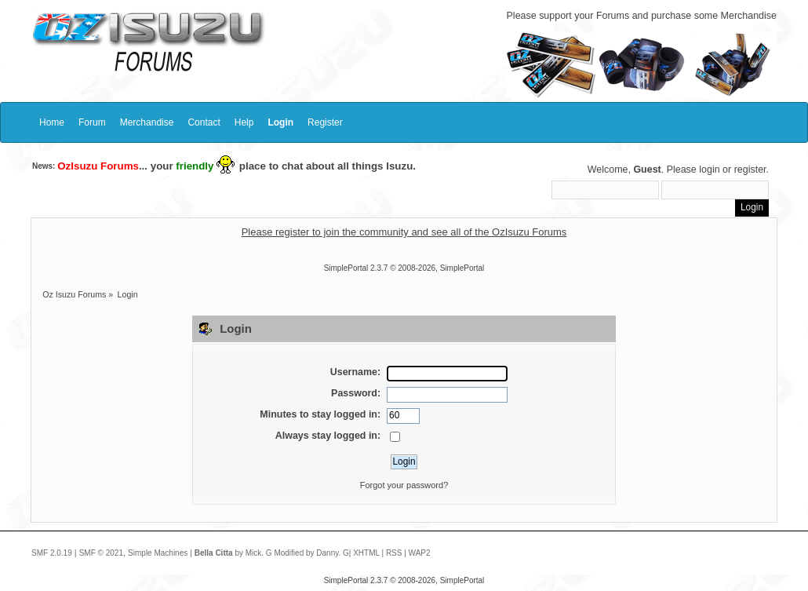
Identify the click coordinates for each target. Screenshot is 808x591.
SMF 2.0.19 (51, 553)
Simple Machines (157, 553)
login (709, 169)
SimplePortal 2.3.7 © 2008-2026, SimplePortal (404, 268)
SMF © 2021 (101, 553)
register (750, 169)
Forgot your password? (404, 485)
